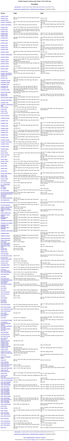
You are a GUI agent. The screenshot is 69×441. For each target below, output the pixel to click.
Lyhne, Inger (3, 376)
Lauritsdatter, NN (4, 86)
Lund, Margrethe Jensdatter (6, 320)
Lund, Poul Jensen (4, 332)
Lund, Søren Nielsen (5, 334)
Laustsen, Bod (4, 156)
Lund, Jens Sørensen (5, 293)
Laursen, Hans (4, 109)
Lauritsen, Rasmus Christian (7, 97)
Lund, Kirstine (4, 302)
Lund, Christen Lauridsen (6, 284)
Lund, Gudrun (4, 288)
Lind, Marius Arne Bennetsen (7, 202)
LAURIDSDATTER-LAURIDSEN (36, 9)
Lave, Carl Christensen (5, 182)
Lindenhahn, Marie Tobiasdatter (5, 225)
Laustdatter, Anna (4, 120)
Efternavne (38, 437)
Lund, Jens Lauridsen (5, 291)
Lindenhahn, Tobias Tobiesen (7, 230)
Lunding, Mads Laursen (6, 351)
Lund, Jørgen (3, 299)
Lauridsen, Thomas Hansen (6, 54)
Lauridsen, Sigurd (4, 16)
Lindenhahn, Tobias (5, 233)
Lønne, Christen (4, 408)
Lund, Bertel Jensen (5, 278)
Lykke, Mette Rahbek (5, 392)
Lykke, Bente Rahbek (5, 383)
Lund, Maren (3, 317)
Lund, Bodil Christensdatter (6, 280)
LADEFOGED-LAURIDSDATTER (21, 9)
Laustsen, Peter (4, 175)
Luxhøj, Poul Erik (4, 370)
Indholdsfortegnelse (31, 437)
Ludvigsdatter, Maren (5, 264)
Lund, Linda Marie (5, 314)
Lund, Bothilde (4, 282)
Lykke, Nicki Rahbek (5, 394)
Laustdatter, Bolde (4, 128)
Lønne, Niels (3, 427)
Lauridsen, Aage (4, 77)
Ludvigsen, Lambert (5, 267)
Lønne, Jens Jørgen (5, 412)
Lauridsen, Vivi (4, 75)
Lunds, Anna (3, 354)
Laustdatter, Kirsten (5, 143)
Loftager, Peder (4, 249)
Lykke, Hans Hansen (5, 386)
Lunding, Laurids (4, 347)
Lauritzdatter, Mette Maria (6, 100)
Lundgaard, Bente (4, 342)
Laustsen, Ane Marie (5, 154)
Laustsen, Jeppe (4, 168)
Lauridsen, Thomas (5, 57)
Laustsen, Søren (4, 176)
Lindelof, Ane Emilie (5, 208)
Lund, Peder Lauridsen (5, 328)
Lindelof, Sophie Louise (6, 212)
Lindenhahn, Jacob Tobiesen (7, 223)
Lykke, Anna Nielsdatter (6, 382)
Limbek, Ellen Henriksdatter (7, 193)
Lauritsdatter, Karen (5, 84)
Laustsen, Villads (4, 178)
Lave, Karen (3, 187)
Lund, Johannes (4, 297)
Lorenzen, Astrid (4, 262)
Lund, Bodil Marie (5, 281)
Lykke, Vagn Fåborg (5, 400)
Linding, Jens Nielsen (5, 235)
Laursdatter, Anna (4, 102)
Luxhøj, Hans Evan (5, 363)
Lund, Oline (3, 327)
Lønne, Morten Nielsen (5, 415)
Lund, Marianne (4, 322)
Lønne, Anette (4, 406)
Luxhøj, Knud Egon (5, 366)
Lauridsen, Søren (4, 27)
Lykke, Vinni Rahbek (5, 402)
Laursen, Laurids (4, 113)
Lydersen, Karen (4, 375)
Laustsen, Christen (4, 161)
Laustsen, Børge (4, 159)
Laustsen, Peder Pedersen (6, 173)
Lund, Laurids (4, 312)
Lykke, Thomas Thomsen (6, 399)
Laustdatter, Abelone (5, 118)
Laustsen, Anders (4, 152)
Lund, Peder (3, 330)
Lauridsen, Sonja (4, 18)
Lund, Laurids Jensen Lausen (7, 309)
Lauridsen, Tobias (4, 68)
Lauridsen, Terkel (4, 49)
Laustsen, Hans (4, 163)
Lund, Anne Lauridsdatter (6, 272)
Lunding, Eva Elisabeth (6, 346)
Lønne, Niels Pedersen (5, 421)
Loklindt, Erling (4, 251)
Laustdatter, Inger (4, 132)
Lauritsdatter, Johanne (5, 82)
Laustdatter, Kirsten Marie (6, 141)
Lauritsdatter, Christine (5, 80)
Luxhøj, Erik (3, 360)
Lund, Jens (3, 295)
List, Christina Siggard (5, 243)
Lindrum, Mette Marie (5, 240)
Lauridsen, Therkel (5, 52)
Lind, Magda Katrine (5, 199)
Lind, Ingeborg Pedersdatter (6, 197)
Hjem (25, 437)
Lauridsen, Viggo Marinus (6, 74)
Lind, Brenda (3, 195)
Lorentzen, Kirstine (5, 260)
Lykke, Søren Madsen (5, 398)
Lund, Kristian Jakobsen (6, 307)
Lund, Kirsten (3, 301)
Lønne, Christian (4, 410)
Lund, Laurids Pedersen (6, 311)
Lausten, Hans (4, 150)
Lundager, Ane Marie (5, 340)
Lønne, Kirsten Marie (5, 414)
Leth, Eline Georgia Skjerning (7, 192)
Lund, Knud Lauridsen (5, 304)
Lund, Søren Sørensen (5, 336)
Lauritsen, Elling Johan (5, 92)
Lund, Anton (3, 276)
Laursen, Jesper (4, 111)
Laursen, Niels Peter (5, 115)
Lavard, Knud (3, 180)
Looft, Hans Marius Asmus (6, 255)
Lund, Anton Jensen (5, 274)
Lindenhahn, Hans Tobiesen (6, 220)
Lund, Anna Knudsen (5, 270)
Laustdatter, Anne (4, 123)
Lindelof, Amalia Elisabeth (6, 207)
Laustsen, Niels (4, 170)
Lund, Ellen (3, 286)
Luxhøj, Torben (4, 373)
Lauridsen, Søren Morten (6, 24)
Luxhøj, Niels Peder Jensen (6, 368)
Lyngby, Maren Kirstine (6, 404)
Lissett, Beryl (3, 241)
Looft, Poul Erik (4, 257)
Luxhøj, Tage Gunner (5, 371)
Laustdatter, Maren (5, 148)
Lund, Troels (3, 339)
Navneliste (43, 437)
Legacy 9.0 (28, 439)
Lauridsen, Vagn (4, 71)
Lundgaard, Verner (5, 344)
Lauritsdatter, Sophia (5, 89)
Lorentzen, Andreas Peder (6, 259)
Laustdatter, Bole (4, 130)
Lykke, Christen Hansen (6, 384)
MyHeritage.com (33, 439)
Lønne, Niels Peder (5, 418)
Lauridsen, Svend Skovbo (6, 22)
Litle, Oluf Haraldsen (5, 244)
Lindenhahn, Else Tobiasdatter (4, 218)
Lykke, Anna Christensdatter (7, 380)
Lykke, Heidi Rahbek (5, 390)
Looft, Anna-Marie (5, 253)
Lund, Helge (3, 290)
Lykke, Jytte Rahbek (5, 391)
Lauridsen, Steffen (4, 20)
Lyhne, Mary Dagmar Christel (7, 378)
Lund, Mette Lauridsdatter (6, 326)
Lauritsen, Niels (4, 94)
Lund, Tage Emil (4, 338)
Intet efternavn (17, 6)
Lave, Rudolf (3, 188)
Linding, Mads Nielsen (5, 238)
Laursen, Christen (4, 107)
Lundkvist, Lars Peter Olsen (6, 352)
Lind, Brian (3, 196)
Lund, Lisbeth (4, 315)
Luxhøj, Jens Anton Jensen (6, 364)
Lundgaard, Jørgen (5, 343)
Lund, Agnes (3, 269)
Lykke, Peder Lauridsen (6, 396)
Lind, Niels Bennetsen (5, 205)
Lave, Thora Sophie (5, 190)
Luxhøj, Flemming (5, 362)
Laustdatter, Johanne (5, 139)
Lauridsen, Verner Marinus (6, 73)
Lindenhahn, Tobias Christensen (5, 228)
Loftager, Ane (3, 248)
